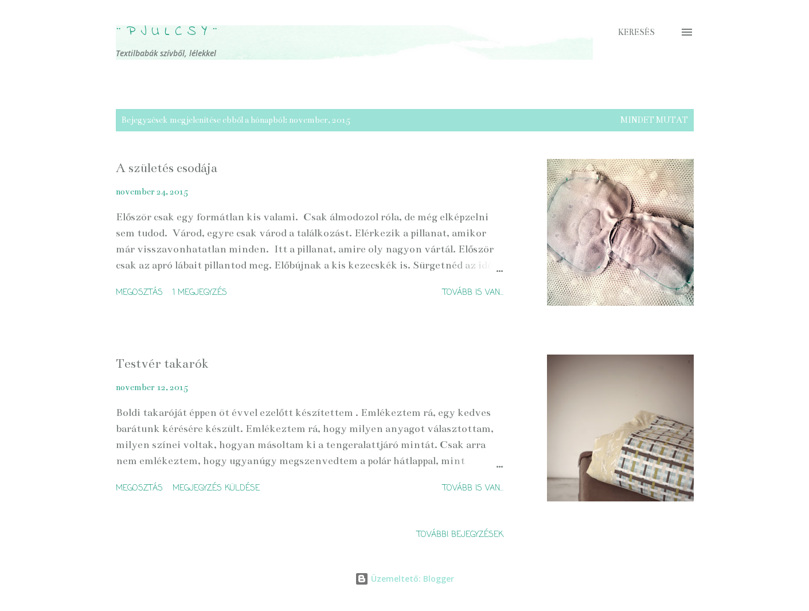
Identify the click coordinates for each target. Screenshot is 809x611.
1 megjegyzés (200, 293)
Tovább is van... (473, 293)
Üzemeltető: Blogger (404, 578)
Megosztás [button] (139, 293)
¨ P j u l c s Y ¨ (167, 32)
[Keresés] (636, 32)
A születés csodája (166, 168)
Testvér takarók (162, 363)
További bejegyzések (460, 535)
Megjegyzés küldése (216, 488)
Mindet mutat (654, 120)
